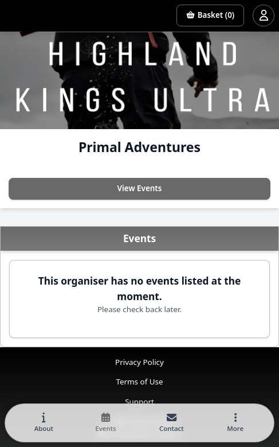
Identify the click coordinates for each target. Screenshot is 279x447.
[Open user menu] (263, 15)
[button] (235, 423)
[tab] (43, 423)
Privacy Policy (139, 362)
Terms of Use (139, 381)
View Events (139, 188)
